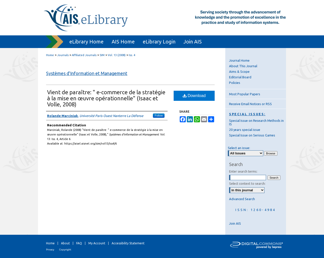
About (65, 243)
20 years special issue (244, 129)
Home (50, 55)
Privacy (50, 249)
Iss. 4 (132, 55)
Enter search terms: (243, 171)
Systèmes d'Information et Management (86, 73)
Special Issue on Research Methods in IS (256, 122)
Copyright (65, 249)
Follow (159, 115)
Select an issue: (239, 148)
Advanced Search (242, 199)
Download (194, 95)
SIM (102, 55)
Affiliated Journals (84, 55)
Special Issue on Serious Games (252, 135)
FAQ (79, 243)
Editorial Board (240, 77)
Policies (234, 82)
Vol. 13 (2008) (117, 55)
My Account (96, 243)
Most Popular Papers (244, 94)
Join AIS (235, 223)
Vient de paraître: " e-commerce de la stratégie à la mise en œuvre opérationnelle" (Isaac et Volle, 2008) (106, 98)
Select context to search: (247, 183)
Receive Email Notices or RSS (250, 104)
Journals (63, 55)
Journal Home (239, 60)
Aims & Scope (239, 71)
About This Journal (243, 66)
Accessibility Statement (128, 243)
